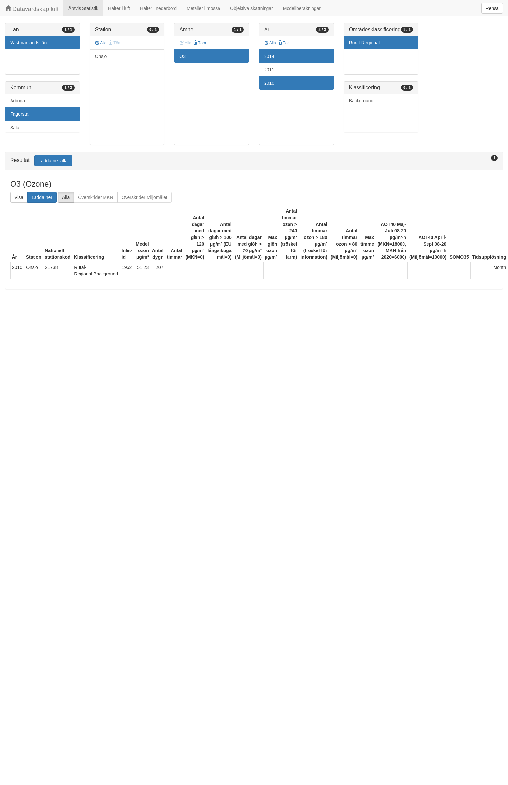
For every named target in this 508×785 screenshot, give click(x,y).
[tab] (254, 161)
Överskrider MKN (95, 197)
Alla (101, 43)
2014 (269, 56)
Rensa (492, 8)
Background (361, 100)
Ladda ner (42, 197)
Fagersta (19, 114)
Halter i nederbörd (158, 8)
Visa (18, 197)
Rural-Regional (364, 42)
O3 (182, 56)
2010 (269, 83)
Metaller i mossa (203, 8)
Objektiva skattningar (251, 8)
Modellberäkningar (302, 8)
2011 (269, 69)
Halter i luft (119, 8)
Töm (199, 43)
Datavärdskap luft (31, 8)
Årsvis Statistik (83, 8)
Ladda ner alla (53, 160)
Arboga (17, 100)
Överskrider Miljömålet (144, 197)
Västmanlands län (28, 42)
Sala (14, 127)
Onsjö (101, 56)
